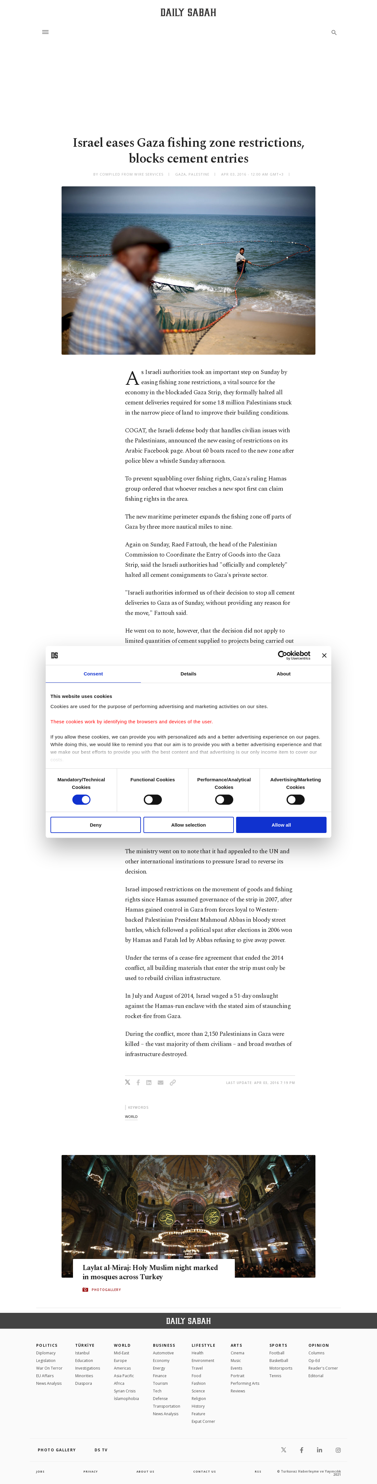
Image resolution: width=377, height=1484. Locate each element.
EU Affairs (45, 1375)
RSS (258, 1471)
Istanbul (82, 1353)
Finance (160, 1375)
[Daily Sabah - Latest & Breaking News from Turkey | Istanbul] (188, 12)
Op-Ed (314, 1360)
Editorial (315, 1375)
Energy (159, 1368)
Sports (278, 1345)
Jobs (40, 1471)
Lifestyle (203, 1345)
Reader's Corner (323, 1368)
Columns (316, 1353)
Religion (199, 1398)
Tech (157, 1391)
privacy (91, 1471)
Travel (197, 1368)
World (122, 1345)
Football (276, 1353)
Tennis (275, 1375)
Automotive (163, 1353)
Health (197, 1353)
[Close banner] (324, 655)
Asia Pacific (124, 1375)
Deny (96, 825)
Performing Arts (245, 1383)
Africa (119, 1383)
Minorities (84, 1375)
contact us (205, 1471)
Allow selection (188, 825)
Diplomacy (46, 1353)
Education (84, 1360)
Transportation (166, 1406)
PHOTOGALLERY (106, 1290)
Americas (122, 1368)
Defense (160, 1398)
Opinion (318, 1345)
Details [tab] (188, 673)
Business (164, 1345)
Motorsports (280, 1368)
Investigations (87, 1368)
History (198, 1406)
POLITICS (47, 1345)
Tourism (160, 1383)
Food (196, 1375)
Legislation (46, 1360)
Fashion (199, 1383)
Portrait (237, 1375)
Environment (203, 1360)
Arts (236, 1345)
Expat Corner (203, 1421)
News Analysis (49, 1383)
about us (145, 1471)
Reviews (238, 1391)
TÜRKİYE (85, 1345)
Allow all (281, 825)
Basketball (278, 1360)
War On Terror (49, 1368)
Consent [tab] (93, 673)
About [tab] (284, 673)
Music (236, 1360)
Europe (120, 1360)
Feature (198, 1413)
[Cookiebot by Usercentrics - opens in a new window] (282, 655)
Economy (161, 1360)
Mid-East (121, 1353)
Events (236, 1368)
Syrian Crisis (125, 1391)
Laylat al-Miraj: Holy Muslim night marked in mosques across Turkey (142, 1272)
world (131, 1116)
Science (198, 1391)
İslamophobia (126, 1398)
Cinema (237, 1353)
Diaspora (83, 1383)
